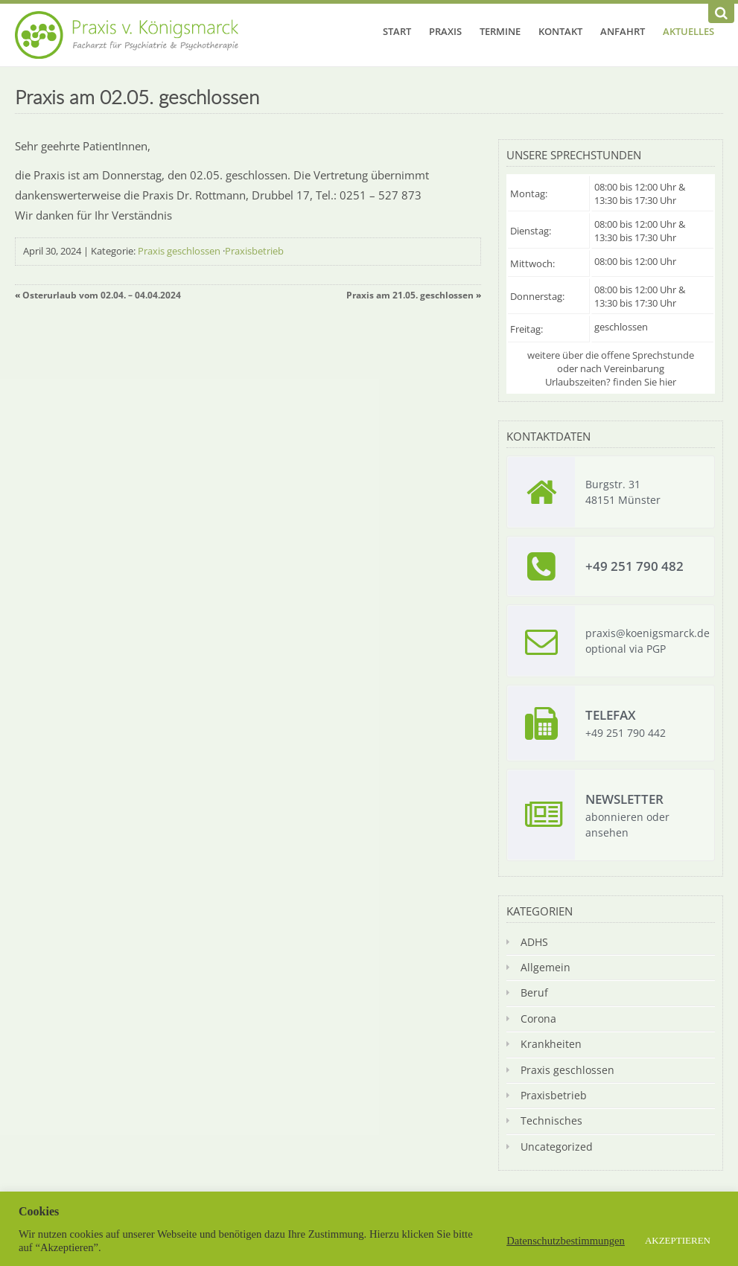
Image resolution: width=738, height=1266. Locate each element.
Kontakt (560, 31)
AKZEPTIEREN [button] (677, 1240)
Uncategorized (557, 1146)
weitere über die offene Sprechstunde (610, 355)
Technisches (551, 1120)
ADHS (534, 942)
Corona (538, 1018)
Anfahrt (622, 31)
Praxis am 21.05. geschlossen (410, 295)
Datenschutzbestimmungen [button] (565, 1241)
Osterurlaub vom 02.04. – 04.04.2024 (101, 295)
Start (397, 31)
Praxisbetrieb (254, 251)
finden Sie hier (644, 382)
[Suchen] (721, 13)
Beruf (534, 992)
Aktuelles (688, 31)
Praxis (445, 31)
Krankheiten (551, 1044)
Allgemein (545, 967)
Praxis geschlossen (179, 251)
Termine (500, 31)
